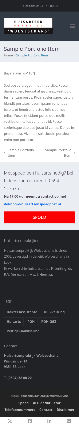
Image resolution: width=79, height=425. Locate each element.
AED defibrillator (47, 403)
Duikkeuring (54, 312)
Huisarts (14, 321)
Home (8, 55)
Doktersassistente (22, 312)
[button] (72, 26)
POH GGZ (48, 321)
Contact (45, 409)
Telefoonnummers (20, 409)
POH (31, 321)
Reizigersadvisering (23, 331)
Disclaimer (65, 409)
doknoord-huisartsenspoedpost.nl (32, 204)
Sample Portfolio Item (19, 153)
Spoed (23, 403)
